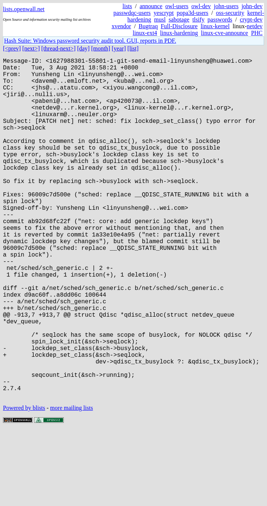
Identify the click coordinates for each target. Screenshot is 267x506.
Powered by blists (24, 483)
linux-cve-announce (224, 33)
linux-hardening (179, 33)
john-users (226, 6)
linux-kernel (215, 26)
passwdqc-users (132, 13)
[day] (83, 48)
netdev (255, 26)
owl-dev (201, 6)
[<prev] (12, 48)
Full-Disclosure (179, 26)
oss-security (230, 13)
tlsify (198, 19)
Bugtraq (148, 26)
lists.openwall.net (23, 9)
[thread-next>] (58, 48)
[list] (132, 48)
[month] (101, 48)
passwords (220, 19)
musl (160, 19)
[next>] (31, 48)
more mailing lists (71, 483)
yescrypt (164, 13)
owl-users (176, 6)
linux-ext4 (145, 33)
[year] (119, 48)
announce (151, 6)
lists (127, 6)
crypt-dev (251, 19)
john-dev (252, 6)
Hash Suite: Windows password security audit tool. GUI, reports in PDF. (90, 40)
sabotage (179, 19)
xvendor (121, 26)
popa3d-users (192, 13)
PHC (257, 33)
